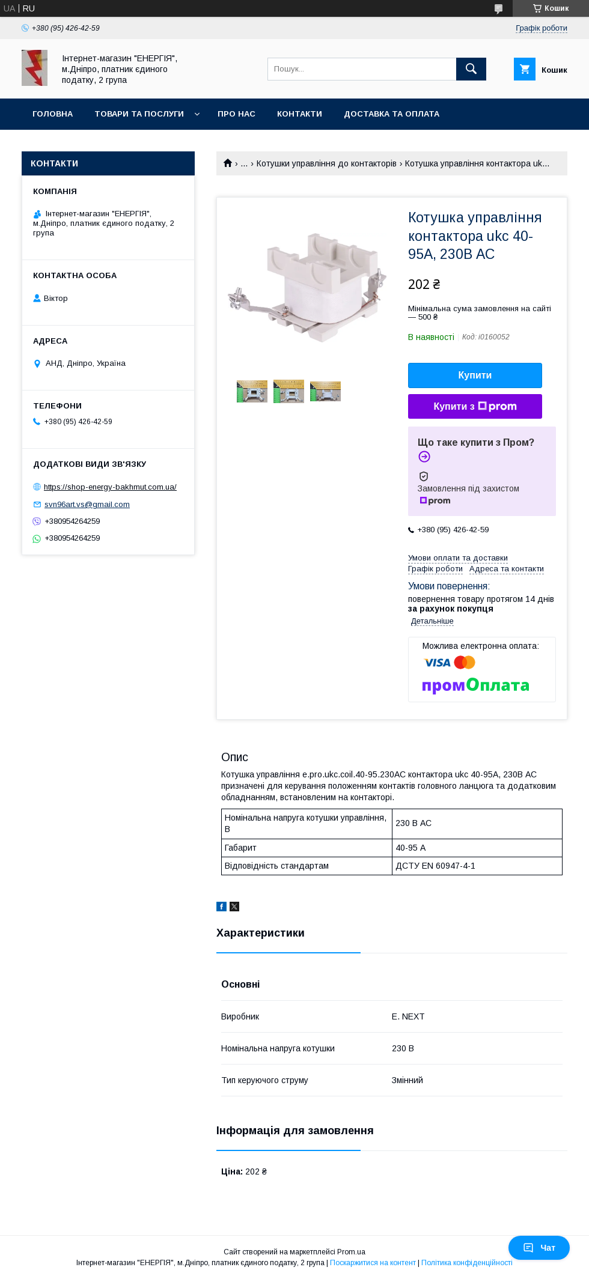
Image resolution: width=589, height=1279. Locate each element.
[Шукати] (471, 69)
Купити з (474, 406)
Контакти (299, 113)
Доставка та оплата (391, 113)
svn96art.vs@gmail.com (87, 504)
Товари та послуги (139, 113)
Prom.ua (351, 1252)
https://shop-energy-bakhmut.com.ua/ (110, 486)
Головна (52, 113)
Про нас (236, 113)
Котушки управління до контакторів (327, 163)
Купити (475, 375)
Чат (539, 1247)
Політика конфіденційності (467, 1263)
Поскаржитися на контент (373, 1263)
